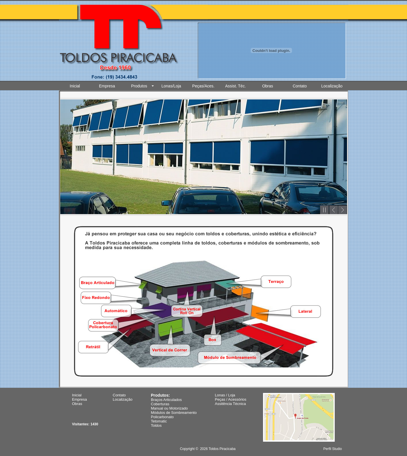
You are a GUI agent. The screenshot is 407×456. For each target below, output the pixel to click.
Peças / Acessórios (230, 399)
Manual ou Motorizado (169, 408)
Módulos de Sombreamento (174, 412)
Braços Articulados (166, 400)
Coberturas (160, 404)
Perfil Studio (332, 449)
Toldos (156, 425)
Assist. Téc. (235, 86)
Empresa (107, 86)
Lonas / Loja (225, 395)
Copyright (187, 449)
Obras (267, 86)
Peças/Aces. (203, 86)
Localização (331, 86)
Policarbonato (162, 417)
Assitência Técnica (230, 404)
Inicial (75, 86)
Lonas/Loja (171, 86)
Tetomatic (159, 421)
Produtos (139, 86)
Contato (300, 86)
